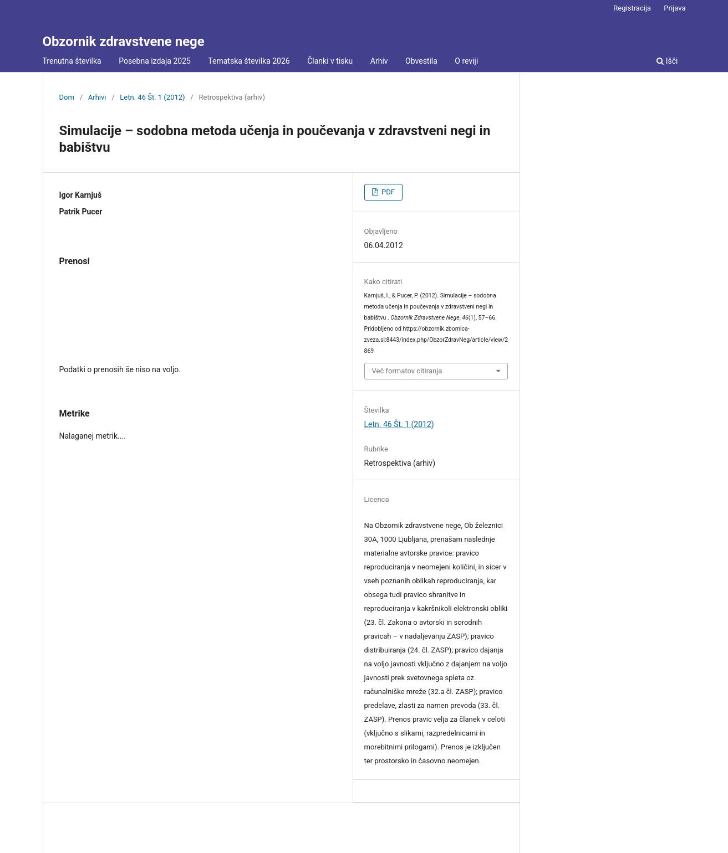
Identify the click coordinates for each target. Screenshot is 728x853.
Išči (667, 60)
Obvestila (421, 60)
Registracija (632, 8)
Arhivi (97, 97)
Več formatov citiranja (407, 371)
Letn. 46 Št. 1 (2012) (152, 97)
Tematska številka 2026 (248, 60)
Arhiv (379, 60)
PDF (387, 192)
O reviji (466, 60)
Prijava (674, 8)
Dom (66, 97)
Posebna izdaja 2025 (155, 60)
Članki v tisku (330, 60)
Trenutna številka (72, 60)
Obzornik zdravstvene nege (124, 41)
